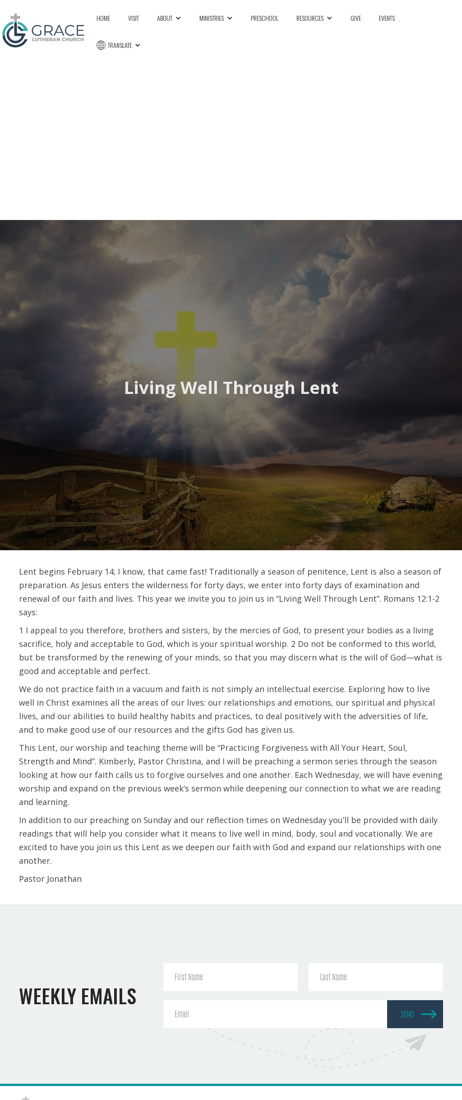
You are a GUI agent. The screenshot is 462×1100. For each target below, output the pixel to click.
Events (387, 18)
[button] (169, 18)
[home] (44, 29)
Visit (133, 18)
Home (103, 18)
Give (356, 18)
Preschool (264, 18)
